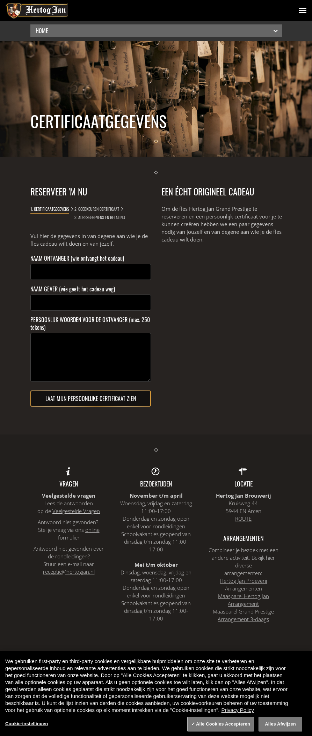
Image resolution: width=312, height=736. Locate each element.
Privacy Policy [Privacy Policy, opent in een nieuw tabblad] (238, 710)
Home (157, 30)
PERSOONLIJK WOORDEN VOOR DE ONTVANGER (90, 323)
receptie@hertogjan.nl (69, 571)
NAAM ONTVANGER (77, 258)
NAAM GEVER (72, 289)
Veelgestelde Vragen (76, 510)
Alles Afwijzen (280, 724)
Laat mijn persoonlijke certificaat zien (90, 398)
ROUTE (243, 518)
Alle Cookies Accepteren (223, 724)
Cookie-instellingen (26, 723)
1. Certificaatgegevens (49, 209)
